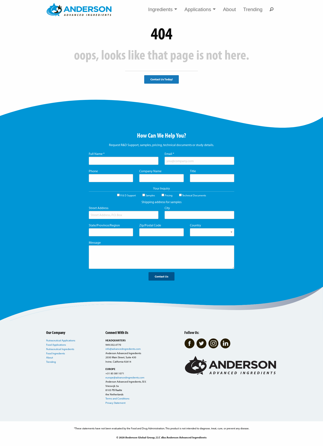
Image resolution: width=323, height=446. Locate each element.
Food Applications (56, 344)
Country (195, 225)
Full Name (97, 154)
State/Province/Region (104, 225)
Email (169, 154)
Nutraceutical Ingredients (60, 349)
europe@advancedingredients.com (124, 377)
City (167, 208)
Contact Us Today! (161, 79)
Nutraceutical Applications (60, 340)
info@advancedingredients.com (123, 348)
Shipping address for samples (161, 202)
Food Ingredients (55, 353)
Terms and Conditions (117, 398)
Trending (252, 9)
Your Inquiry (161, 188)
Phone (93, 171)
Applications (200, 9)
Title (193, 171)
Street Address (98, 208)
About (229, 9)
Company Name (150, 171)
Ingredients (162, 9)
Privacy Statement (115, 402)
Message (95, 242)
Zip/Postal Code (150, 225)
